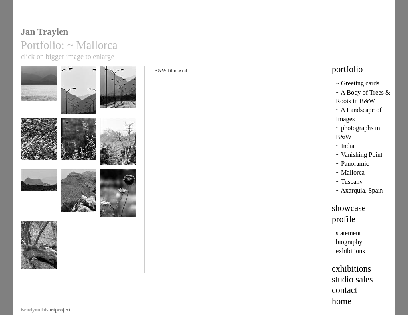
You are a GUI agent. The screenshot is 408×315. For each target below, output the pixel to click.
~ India (345, 146)
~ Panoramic (352, 163)
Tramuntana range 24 (78, 199)
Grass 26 (78, 145)
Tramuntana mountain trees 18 (118, 148)
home (341, 301)
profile (343, 219)
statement (348, 233)
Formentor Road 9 (78, 93)
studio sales (352, 279)
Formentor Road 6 (118, 93)
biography (349, 242)
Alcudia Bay (39, 93)
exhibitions (350, 251)
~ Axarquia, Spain (359, 190)
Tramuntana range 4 (39, 199)
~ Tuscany (349, 181)
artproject (46, 310)
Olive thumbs (39, 249)
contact (344, 290)
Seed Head (118, 197)
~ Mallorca (350, 172)
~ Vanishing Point (359, 154)
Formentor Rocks (39, 145)
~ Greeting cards (357, 83)
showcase (349, 208)
